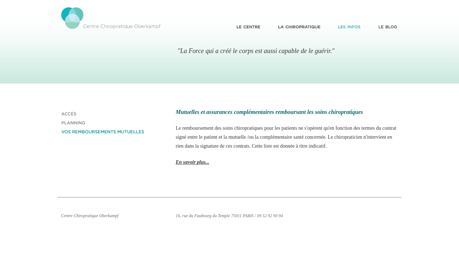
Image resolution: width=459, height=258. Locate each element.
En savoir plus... (192, 162)
